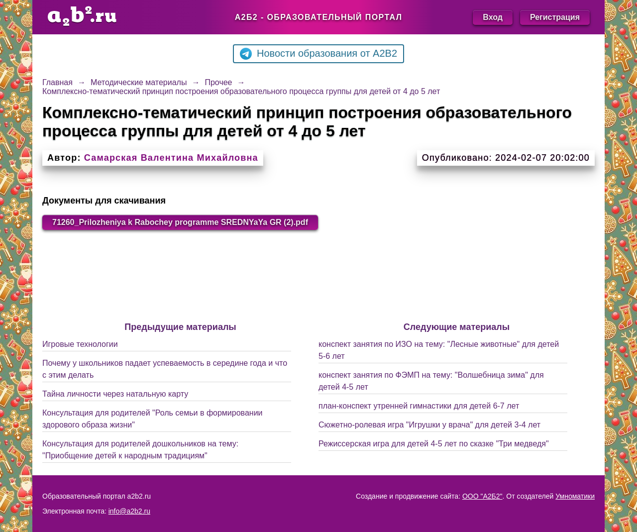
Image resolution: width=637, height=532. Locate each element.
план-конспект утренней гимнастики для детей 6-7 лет (418, 406)
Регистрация (555, 17)
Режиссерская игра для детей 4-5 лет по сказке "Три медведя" (433, 443)
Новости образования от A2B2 (318, 54)
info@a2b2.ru (129, 511)
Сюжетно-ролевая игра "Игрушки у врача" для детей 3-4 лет (429, 425)
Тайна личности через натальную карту (115, 394)
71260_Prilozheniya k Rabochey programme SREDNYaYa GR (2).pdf (180, 222)
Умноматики (575, 496)
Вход (493, 17)
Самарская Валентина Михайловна (171, 158)
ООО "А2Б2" (482, 496)
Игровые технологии (80, 344)
